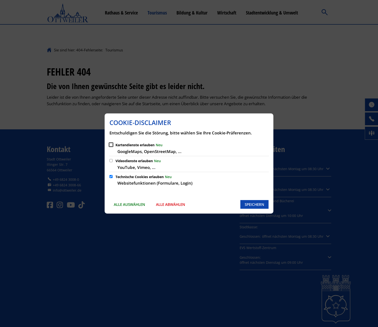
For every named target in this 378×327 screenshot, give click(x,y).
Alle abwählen (170, 204)
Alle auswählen (129, 204)
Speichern (254, 204)
